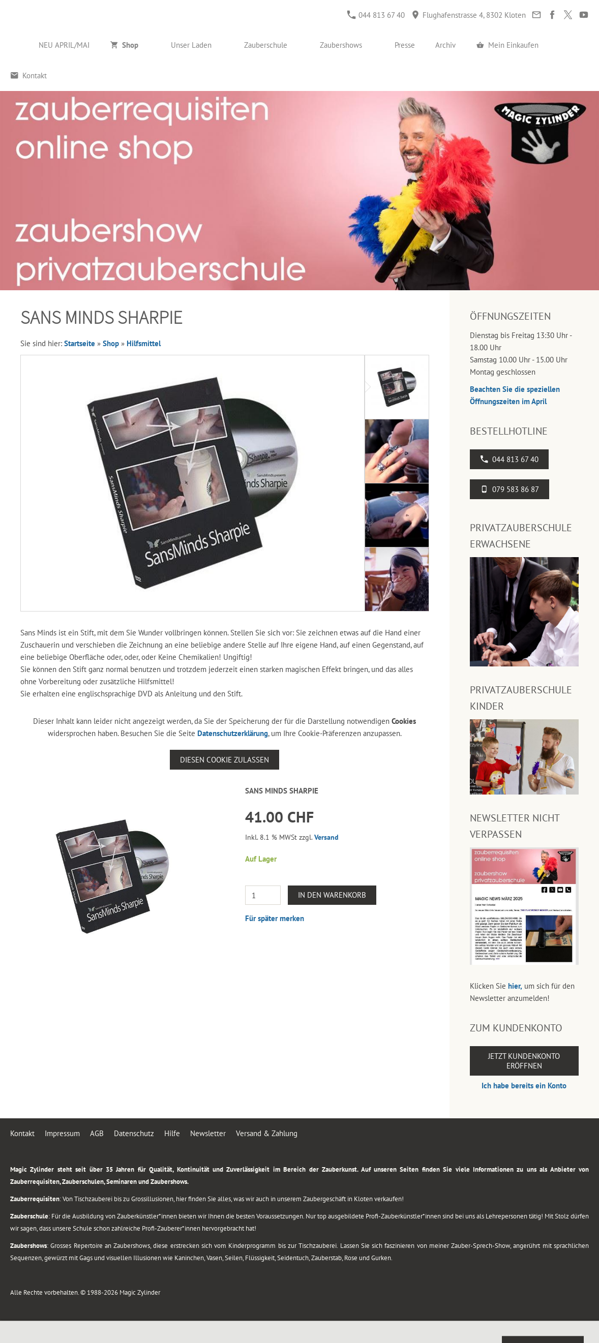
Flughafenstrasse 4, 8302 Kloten (468, 15)
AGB (97, 1133)
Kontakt (22, 1133)
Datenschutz (134, 1133)
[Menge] (263, 895)
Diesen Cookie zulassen (224, 760)
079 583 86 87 (509, 489)
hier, (515, 986)
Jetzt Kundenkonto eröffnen (524, 1061)
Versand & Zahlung (266, 1133)
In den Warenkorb (332, 895)
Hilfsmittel (144, 343)
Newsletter (208, 1133)
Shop (111, 343)
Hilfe (172, 1133)
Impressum (62, 1133)
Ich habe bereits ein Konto (524, 1085)
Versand (326, 837)
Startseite (79, 343)
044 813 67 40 (376, 15)
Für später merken (274, 918)
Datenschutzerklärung (232, 733)
